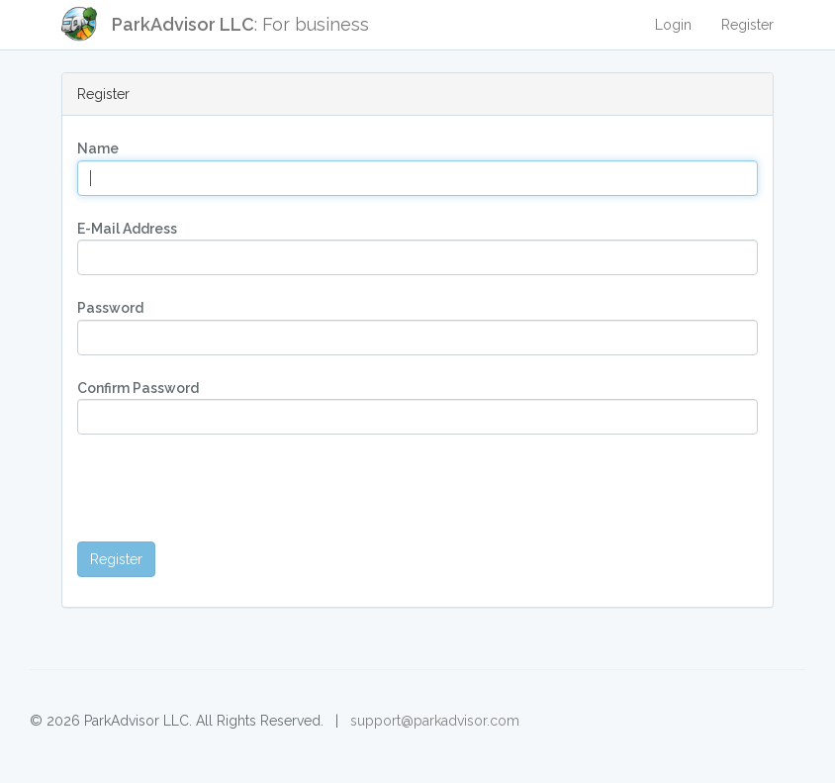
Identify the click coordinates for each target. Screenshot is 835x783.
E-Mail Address (127, 229)
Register (747, 25)
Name (98, 148)
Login (673, 25)
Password (110, 308)
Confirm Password (138, 388)
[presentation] (227, 488)
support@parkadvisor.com (434, 721)
